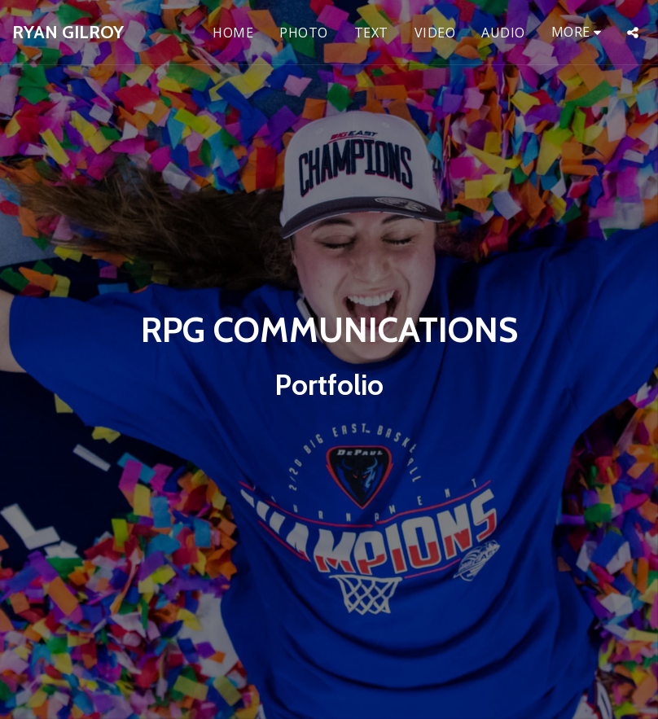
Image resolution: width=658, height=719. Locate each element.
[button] (633, 32)
